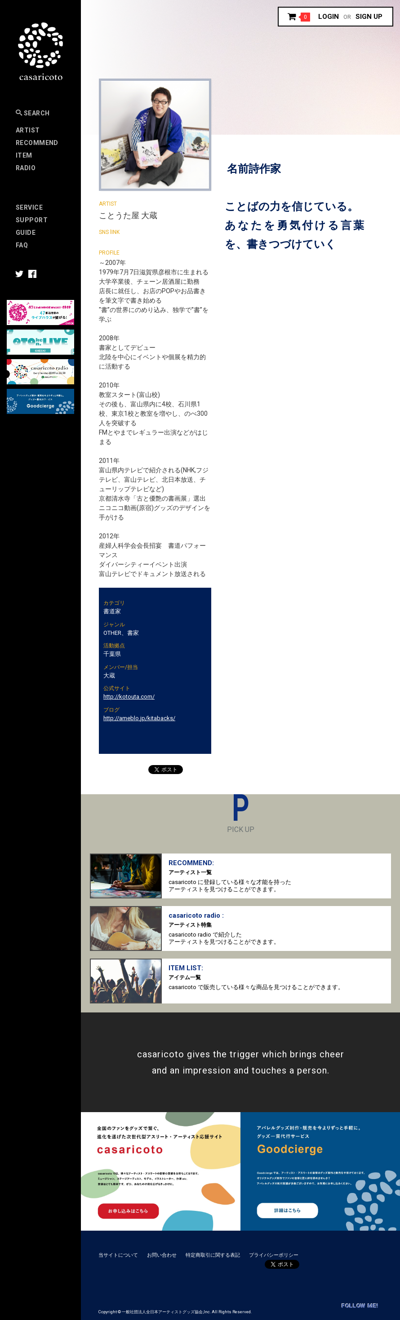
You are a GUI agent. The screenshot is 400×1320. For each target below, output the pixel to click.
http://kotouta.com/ (129, 696)
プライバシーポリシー (273, 1255)
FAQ (22, 245)
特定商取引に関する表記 (213, 1255)
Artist (28, 130)
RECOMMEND (37, 142)
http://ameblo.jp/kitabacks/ (139, 718)
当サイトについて (118, 1255)
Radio (26, 168)
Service (29, 207)
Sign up (369, 17)
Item (24, 155)
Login (328, 17)
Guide (26, 232)
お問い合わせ (162, 1255)
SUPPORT (32, 220)
